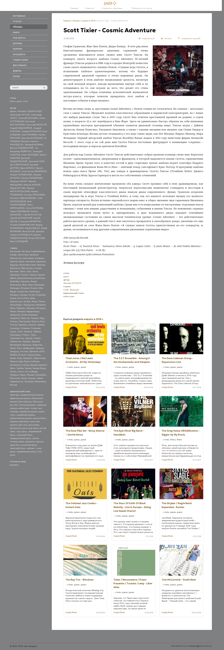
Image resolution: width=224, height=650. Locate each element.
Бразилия (41, 261)
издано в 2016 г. (89, 20)
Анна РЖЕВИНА (30, 134)
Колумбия (40, 295)
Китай (31, 295)
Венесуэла (15, 268)
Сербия (40, 324)
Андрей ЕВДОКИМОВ (21, 128)
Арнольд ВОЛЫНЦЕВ (32, 138)
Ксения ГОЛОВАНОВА (21, 174)
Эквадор (14, 351)
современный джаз (26, 451)
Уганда (36, 338)
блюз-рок (38, 401)
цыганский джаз (29, 445)
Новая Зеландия (29, 314)
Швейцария (28, 348)
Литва (42, 301)
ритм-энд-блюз (30, 428)
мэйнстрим (23, 408)
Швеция (40, 348)
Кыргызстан (16, 301)
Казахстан (22, 291)
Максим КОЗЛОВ (32, 184)
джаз (19, 101)
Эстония (24, 351)
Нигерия (21, 311)
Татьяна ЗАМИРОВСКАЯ (22, 224)
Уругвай (36, 341)
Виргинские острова (31, 268)
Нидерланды (32, 311)
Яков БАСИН (29, 231)
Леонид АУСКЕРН (72, 283)
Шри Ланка (24, 361)
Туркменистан (17, 338)
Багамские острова (19, 365)
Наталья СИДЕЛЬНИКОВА (23, 198)
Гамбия (20, 368)
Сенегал (32, 324)
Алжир (13, 254)
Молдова (40, 308)
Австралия (15, 251)
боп (16, 405)
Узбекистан (15, 341)
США (20, 331)
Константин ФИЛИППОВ (34, 171)
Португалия (24, 321)
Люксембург (16, 304)
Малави (30, 375)
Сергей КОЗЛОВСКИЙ (21, 218)
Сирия (39, 378)
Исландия (14, 288)
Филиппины (40, 381)
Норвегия (14, 318)
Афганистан (16, 258)
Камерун (14, 295)
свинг (12, 431)
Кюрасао (27, 358)
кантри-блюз (39, 418)
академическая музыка (31, 394)
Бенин (22, 261)
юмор (16, 76)
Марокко (20, 308)
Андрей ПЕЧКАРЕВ (31, 131)
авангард (14, 394)
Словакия (25, 328)
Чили (19, 348)
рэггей (43, 428)
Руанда (31, 378)
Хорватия (37, 344)
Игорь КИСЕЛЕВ (37, 238)
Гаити (35, 271)
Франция (26, 344)
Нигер (24, 378)
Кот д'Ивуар (31, 371)
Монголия (15, 378)
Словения (35, 328)
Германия (14, 274)
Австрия (26, 251)
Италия (33, 288)
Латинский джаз (27, 405)
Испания (25, 288)
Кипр (19, 358)
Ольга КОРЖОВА (34, 208)
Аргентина (23, 254)
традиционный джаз (20, 438)
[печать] (166, 38)
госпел (33, 408)
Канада (23, 295)
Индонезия (15, 284)
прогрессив (15, 428)
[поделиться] (147, 38)
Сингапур (14, 328)
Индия (33, 281)
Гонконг (24, 274)
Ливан (34, 301)
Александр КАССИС (20, 114)
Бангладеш (28, 258)
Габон (22, 271)
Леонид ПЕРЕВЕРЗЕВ (32, 178)
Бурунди (14, 264)
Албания (35, 361)
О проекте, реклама (111, 8)
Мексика (31, 308)
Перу (42, 318)
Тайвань (37, 331)
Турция (28, 338)
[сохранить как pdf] (189, 38)
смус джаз (21, 431)
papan (13, 111)
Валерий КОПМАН (34, 144)
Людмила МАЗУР (18, 181)
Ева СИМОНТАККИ (19, 164)
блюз (12, 101)
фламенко (30, 441)
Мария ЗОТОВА (18, 188)
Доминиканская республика (31, 278)
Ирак (24, 284)
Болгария (30, 261)
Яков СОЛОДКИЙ (19, 241)
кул (11, 405)
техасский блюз (24, 435)
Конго (21, 371)
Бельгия (14, 261)
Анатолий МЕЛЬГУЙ (36, 124)
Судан (13, 331)
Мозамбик (40, 375)
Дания (13, 278)
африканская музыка (20, 398)
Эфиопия (33, 351)
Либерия (14, 375)
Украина (27, 341)
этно (25, 101)
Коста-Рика (23, 298)
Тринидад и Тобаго (19, 335)
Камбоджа (34, 291)
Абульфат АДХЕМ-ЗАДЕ (29, 111)
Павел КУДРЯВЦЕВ (19, 211)
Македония (29, 304)
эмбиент (31, 448)
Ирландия (39, 284)
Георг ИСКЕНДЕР (30, 154)
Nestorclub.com (205, 646)
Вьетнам (14, 271)
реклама (14, 465)
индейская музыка (28, 411)
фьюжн (39, 441)
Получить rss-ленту (140, 8)
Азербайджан (38, 251)
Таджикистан (16, 381)
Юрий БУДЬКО (32, 228)
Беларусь (39, 258)
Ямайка (13, 354)
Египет (13, 371)
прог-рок (22, 425)
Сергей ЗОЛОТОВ (32, 214)
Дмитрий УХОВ (36, 161)
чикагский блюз (18, 448)
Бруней (33, 365)
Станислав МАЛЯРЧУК (29, 221)
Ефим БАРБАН (27, 168)
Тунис (33, 335)
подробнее (71, 387)
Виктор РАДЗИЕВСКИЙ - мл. (24, 148)
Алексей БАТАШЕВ (28, 118)
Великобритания (27, 264)
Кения (13, 358)
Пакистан (25, 318)
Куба (32, 298)
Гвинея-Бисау (39, 368)
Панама (34, 318)
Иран (30, 284)
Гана (29, 271)
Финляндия (15, 344)
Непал (13, 311)
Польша (14, 321)
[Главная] (111, 3)
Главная (74, 8)
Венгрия (41, 264)
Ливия (23, 375)
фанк (21, 441)
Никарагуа (15, 314)
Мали (12, 308)
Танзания (28, 381)
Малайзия (41, 304)
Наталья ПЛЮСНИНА (34, 194)
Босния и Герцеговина (29, 354)
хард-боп (14, 445)
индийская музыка (26, 415)
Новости (89, 8)
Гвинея (28, 368)
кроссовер (34, 425)
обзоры (76, 20)
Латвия (26, 301)
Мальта (13, 361)
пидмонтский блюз (19, 421)
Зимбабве (15, 281)
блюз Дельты (25, 401)
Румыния (22, 324)
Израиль (25, 281)
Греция (32, 274)
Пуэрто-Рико (38, 321)
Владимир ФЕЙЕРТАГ (21, 151)
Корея (13, 298)
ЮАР (41, 351)
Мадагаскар (39, 358)
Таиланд (28, 331)
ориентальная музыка (21, 418)
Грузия (41, 274)
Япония (13, 384)
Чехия (13, 348)
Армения (33, 254)
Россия (13, 324)
